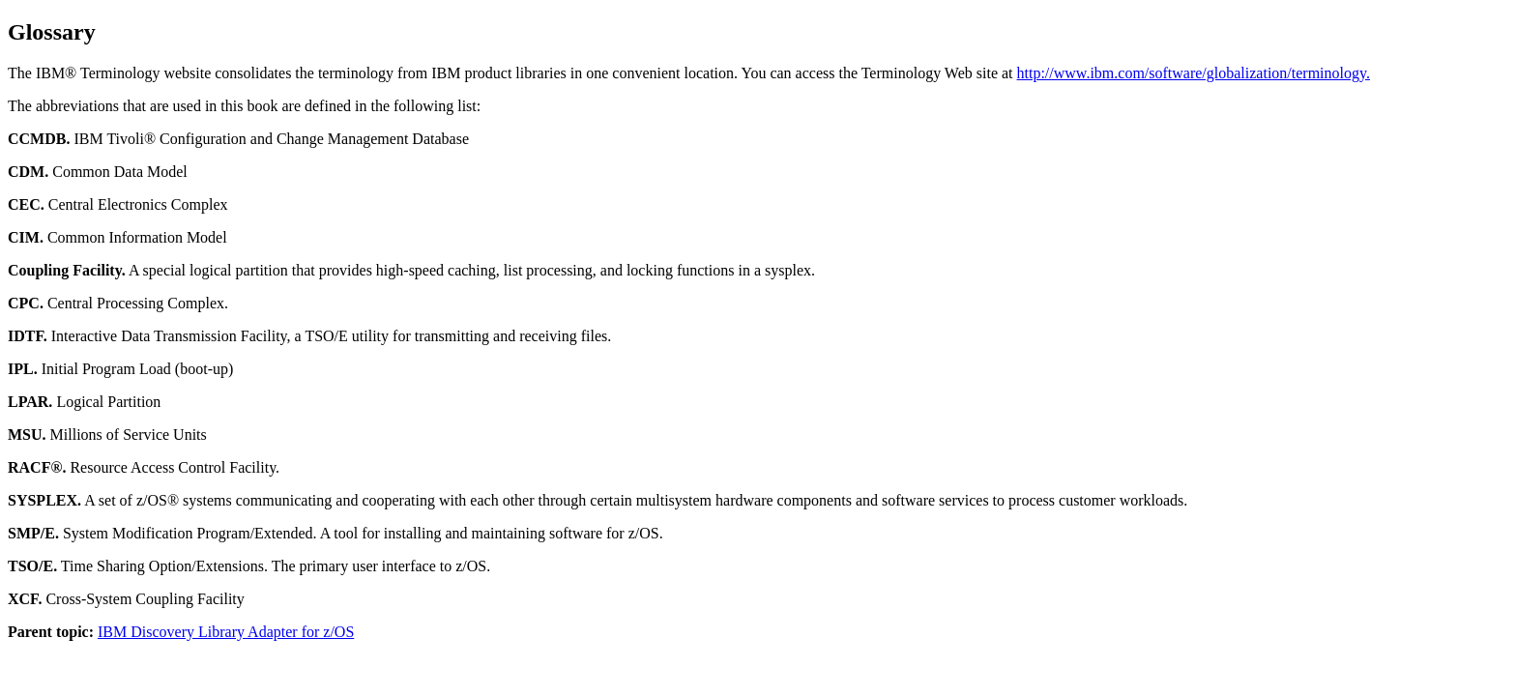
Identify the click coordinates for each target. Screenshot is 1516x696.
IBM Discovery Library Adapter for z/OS (226, 632)
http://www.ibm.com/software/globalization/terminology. (1193, 73)
